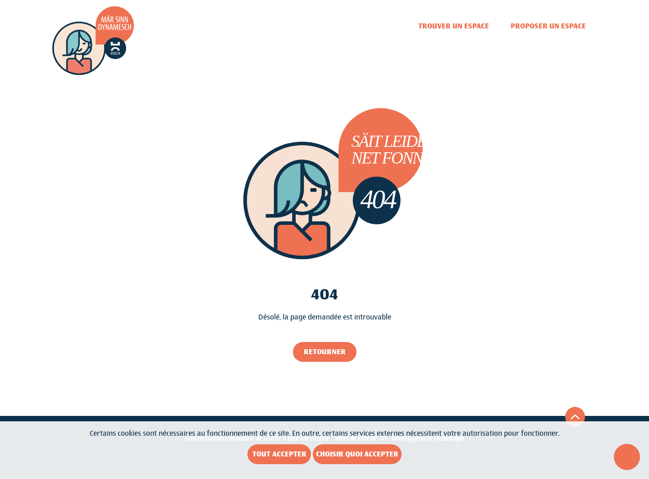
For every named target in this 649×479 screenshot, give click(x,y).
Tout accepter (279, 454)
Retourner (325, 351)
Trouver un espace (453, 26)
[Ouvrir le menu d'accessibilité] (627, 457)
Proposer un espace (548, 26)
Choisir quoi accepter (357, 454)
